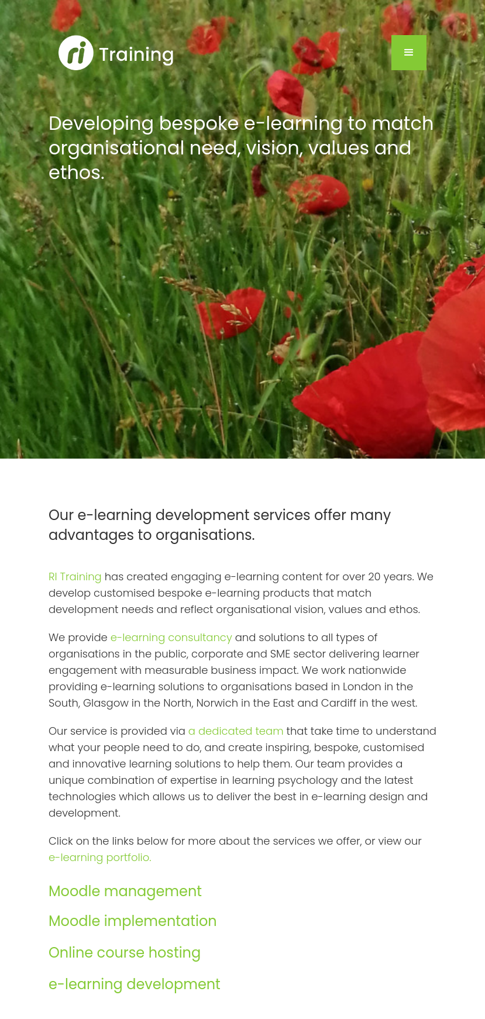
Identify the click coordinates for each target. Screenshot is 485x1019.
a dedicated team (236, 731)
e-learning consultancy (171, 637)
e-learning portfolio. (100, 857)
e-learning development (135, 984)
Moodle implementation (133, 921)
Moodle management (125, 891)
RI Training (75, 576)
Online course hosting (125, 952)
